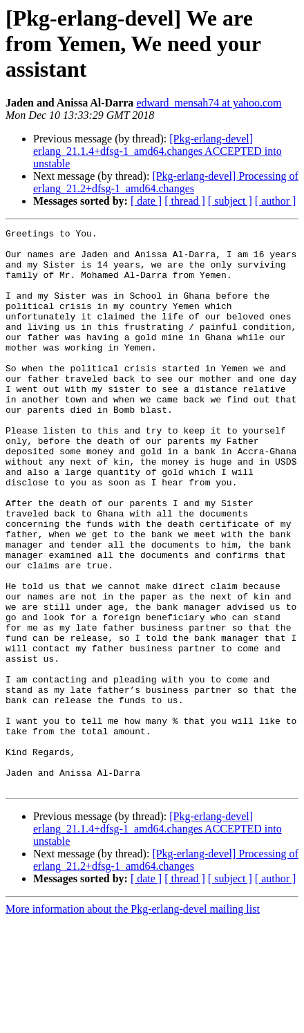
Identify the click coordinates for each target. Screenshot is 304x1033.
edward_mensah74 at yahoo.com (208, 103)
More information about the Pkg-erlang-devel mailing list (133, 1021)
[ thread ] (184, 201)
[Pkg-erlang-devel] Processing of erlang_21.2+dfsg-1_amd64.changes (165, 182)
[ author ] (275, 201)
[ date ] (146, 201)
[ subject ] (230, 201)
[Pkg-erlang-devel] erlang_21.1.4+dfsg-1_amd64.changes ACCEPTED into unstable (157, 151)
